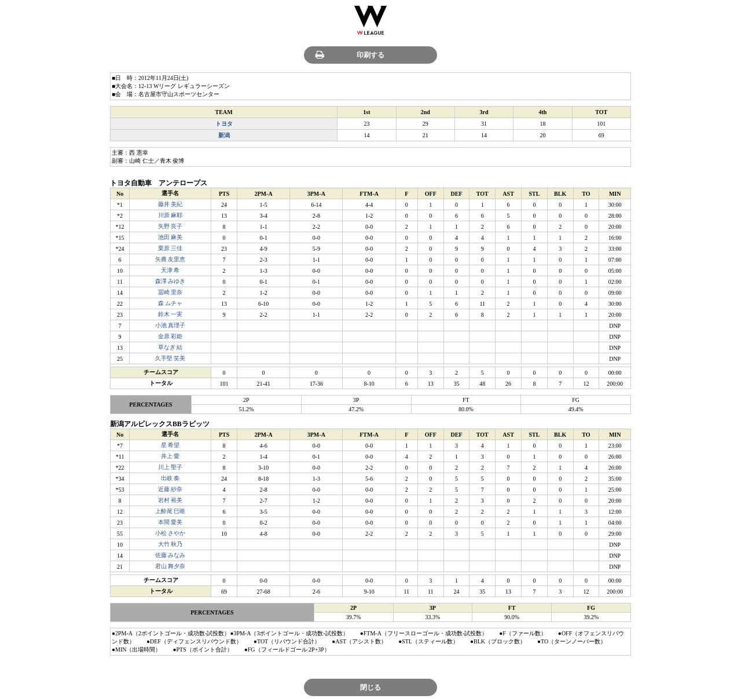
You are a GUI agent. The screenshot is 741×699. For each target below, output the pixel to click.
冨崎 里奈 (170, 292)
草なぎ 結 (170, 347)
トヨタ (224, 123)
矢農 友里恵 (170, 259)
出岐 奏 (170, 478)
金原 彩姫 (170, 336)
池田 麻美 (170, 237)
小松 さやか (170, 533)
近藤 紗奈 (170, 489)
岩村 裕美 (170, 500)
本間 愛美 (170, 522)
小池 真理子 (170, 325)
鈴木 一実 (170, 314)
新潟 (224, 135)
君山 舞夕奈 (170, 566)
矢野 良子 (170, 226)
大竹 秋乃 (170, 544)
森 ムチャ (170, 303)
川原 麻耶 (170, 215)
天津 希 (170, 270)
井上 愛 (170, 456)
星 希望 (170, 445)
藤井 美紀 (170, 204)
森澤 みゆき (170, 281)
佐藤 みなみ (170, 555)
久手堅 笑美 (170, 358)
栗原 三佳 (170, 248)
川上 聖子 (170, 467)
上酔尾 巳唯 (170, 511)
